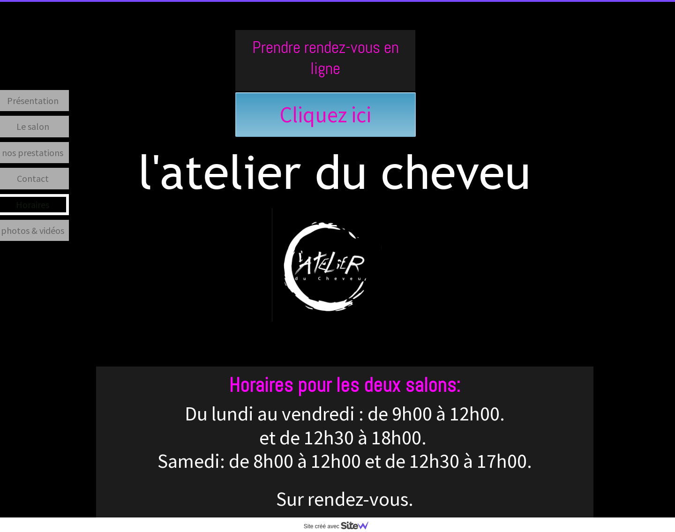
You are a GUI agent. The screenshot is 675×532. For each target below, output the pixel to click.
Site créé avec (340, 526)
